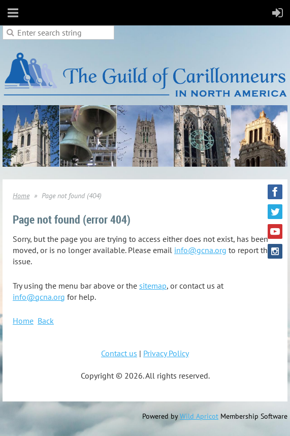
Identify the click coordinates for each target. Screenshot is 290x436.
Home (21, 195)
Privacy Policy (166, 353)
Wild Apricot (199, 416)
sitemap (153, 286)
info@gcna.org (200, 250)
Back (46, 321)
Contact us (119, 353)
